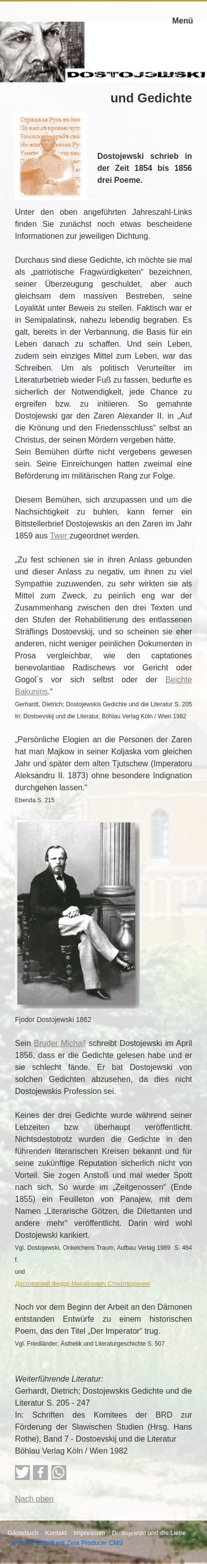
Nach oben (34, 1499)
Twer (59, 535)
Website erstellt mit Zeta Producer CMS (67, 1543)
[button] (22, 1472)
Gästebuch (22, 1533)
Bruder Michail (60, 1043)
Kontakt (55, 1533)
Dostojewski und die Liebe (149, 1533)
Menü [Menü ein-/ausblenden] (182, 20)
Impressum (89, 1533)
